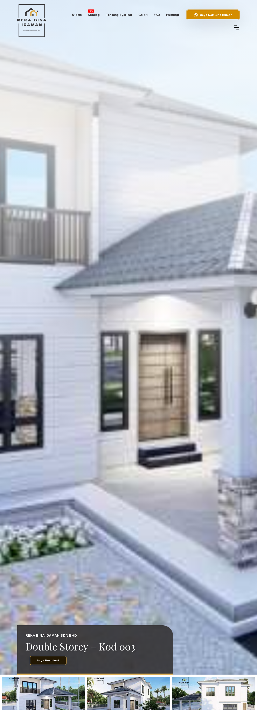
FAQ (157, 14)
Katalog (94, 12)
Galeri (143, 14)
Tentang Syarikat (119, 14)
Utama (77, 14)
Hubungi (172, 14)
